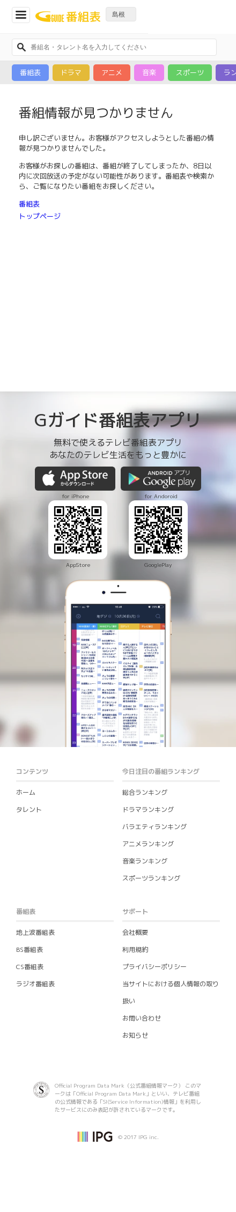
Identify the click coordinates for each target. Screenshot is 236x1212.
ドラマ (71, 72)
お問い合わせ (141, 1018)
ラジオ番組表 (35, 983)
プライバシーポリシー (154, 966)
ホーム (25, 792)
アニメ (111, 72)
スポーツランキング (151, 878)
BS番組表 (29, 949)
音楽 (149, 72)
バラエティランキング (154, 826)
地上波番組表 (35, 932)
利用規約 (135, 949)
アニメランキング (148, 843)
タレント (29, 809)
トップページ (40, 216)
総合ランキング (144, 792)
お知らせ (135, 1035)
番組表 (30, 72)
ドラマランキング (148, 809)
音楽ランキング (144, 861)
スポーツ (190, 72)
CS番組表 (29, 966)
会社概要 (135, 932)
